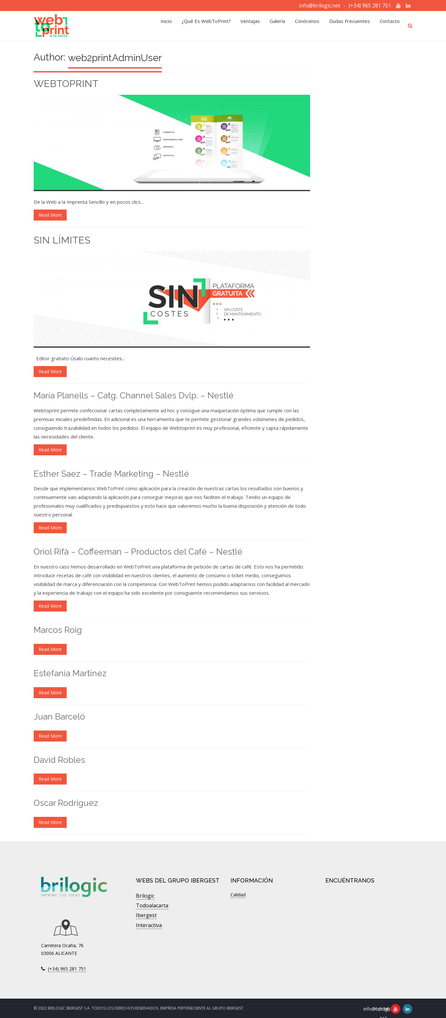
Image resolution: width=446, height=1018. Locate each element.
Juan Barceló (59, 716)
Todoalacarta (152, 905)
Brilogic (145, 895)
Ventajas (250, 25)
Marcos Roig (58, 630)
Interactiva (149, 925)
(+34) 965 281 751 (370, 5)
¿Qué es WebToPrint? (206, 25)
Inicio (166, 25)
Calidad (238, 895)
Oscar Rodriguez (66, 803)
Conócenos (307, 25)
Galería (277, 25)
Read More (50, 215)
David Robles (59, 760)
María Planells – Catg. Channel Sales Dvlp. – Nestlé (134, 395)
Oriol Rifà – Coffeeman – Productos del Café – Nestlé (138, 552)
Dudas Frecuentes (349, 25)
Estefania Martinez (70, 673)
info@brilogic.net (319, 5)
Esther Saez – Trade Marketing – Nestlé (111, 474)
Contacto (390, 25)
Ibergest (146, 915)
